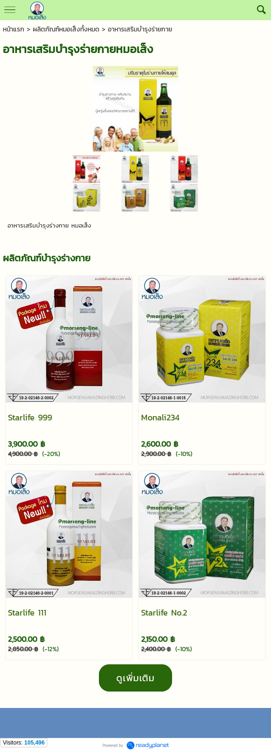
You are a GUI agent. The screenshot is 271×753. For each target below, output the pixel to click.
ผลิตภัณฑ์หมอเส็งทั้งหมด (66, 29)
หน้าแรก (13, 29)
